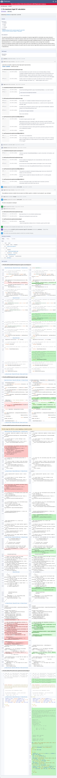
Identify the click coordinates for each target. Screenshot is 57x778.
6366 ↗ (5, 106)
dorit (5, 25)
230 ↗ (4, 221)
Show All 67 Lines (16, 603)
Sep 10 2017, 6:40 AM (22, 147)
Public (10, 11)
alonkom (8, 14)
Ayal (5, 24)
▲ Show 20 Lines (8, 374)
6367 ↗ (5, 110)
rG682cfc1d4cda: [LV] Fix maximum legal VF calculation (13, 30)
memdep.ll (9, 257)
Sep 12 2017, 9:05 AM (19, 206)
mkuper (5, 27)
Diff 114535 (19, 187)
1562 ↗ (5, 213)
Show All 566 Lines (16, 471)
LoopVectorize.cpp (11, 254)
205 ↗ (4, 89)
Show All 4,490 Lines (16, 537)
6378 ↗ (5, 78)
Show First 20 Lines (8, 267)
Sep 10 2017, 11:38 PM (27, 187)
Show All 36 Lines (16, 572)
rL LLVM (3, 55)
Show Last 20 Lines (24, 374)
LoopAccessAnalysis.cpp (13, 251)
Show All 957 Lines (16, 431)
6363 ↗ (5, 102)
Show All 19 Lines (16, 297)
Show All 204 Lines (16, 696)
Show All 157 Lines (16, 267)
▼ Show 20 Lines (24, 267)
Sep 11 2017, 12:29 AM (21, 196)
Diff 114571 (19, 199)
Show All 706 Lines (15, 422)
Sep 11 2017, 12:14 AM (19, 189)
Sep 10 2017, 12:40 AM (20, 84)
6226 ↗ (5, 100)
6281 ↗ (5, 71)
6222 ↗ (5, 216)
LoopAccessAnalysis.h (11, 246)
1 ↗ (4, 118)
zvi (4, 144)
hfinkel (5, 22)
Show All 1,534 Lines (16, 380)
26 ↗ (4, 130)
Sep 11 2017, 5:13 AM (27, 199)
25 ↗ (4, 126)
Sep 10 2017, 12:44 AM (19, 144)
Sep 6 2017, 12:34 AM (20, 58)
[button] (56, 1)
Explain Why (45, 229)
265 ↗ (4, 91)
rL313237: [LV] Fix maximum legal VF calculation (12, 31)
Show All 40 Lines (16, 338)
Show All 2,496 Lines (16, 667)
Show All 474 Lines (15, 374)
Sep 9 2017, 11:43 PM (19, 61)
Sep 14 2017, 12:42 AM (8, 231)
